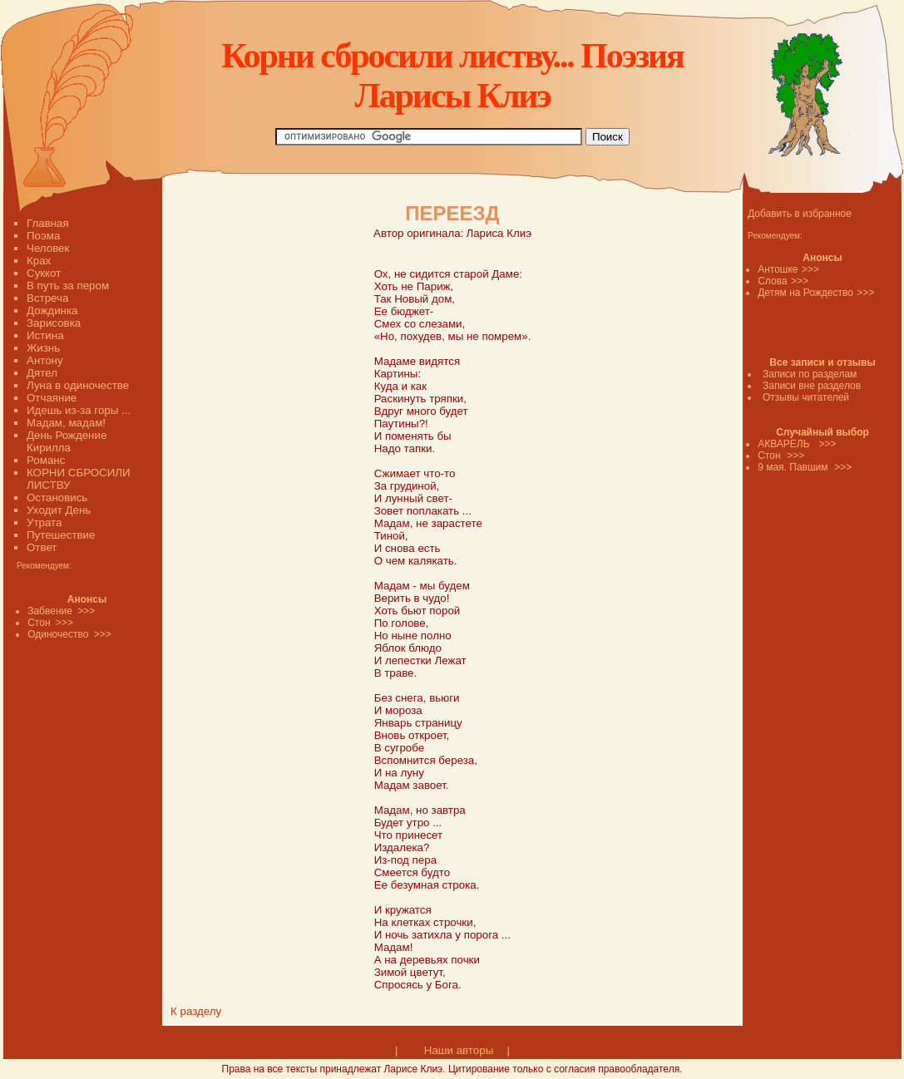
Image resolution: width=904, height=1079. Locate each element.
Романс (46, 460)
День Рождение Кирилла (66, 441)
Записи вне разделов (812, 386)
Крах (39, 260)
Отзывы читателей (806, 397)
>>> (810, 269)
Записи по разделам (810, 374)
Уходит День (59, 510)
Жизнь (43, 348)
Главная (48, 223)
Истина (45, 335)
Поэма (43, 235)
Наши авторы (458, 1050)
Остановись (57, 497)
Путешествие (61, 535)
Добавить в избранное (800, 213)
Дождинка (52, 310)
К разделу (195, 1011)
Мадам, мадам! (66, 422)
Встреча (47, 298)
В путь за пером (68, 285)
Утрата (44, 522)
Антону (45, 360)
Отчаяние (52, 398)
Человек (48, 248)
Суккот (44, 273)
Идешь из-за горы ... (79, 410)
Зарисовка (54, 323)
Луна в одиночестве (78, 385)
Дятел (42, 373)
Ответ (42, 547)
